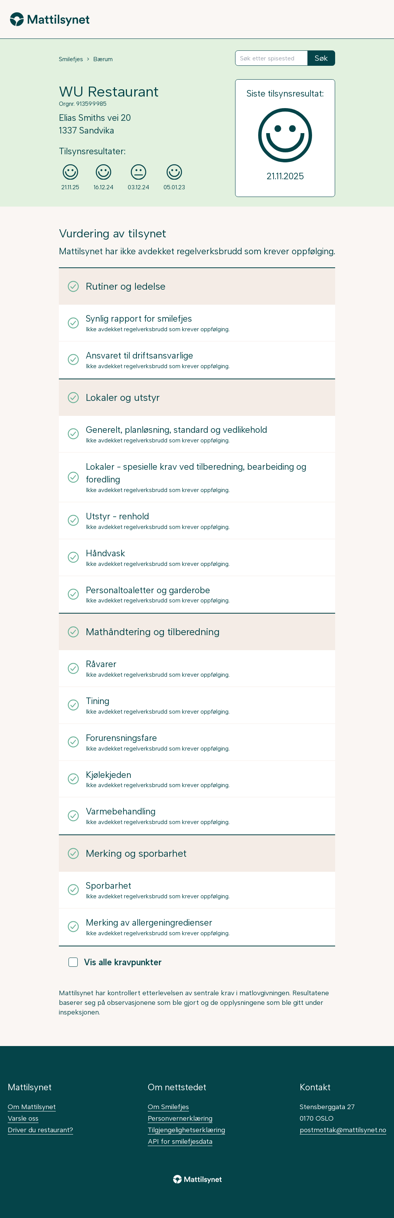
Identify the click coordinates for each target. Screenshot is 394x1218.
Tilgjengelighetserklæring (186, 1130)
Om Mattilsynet (32, 1107)
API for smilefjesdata (180, 1141)
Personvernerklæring (180, 1118)
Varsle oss (23, 1118)
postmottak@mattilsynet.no (343, 1130)
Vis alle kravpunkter (115, 962)
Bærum (103, 59)
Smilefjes (71, 59)
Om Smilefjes (168, 1107)
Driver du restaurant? (40, 1130)
